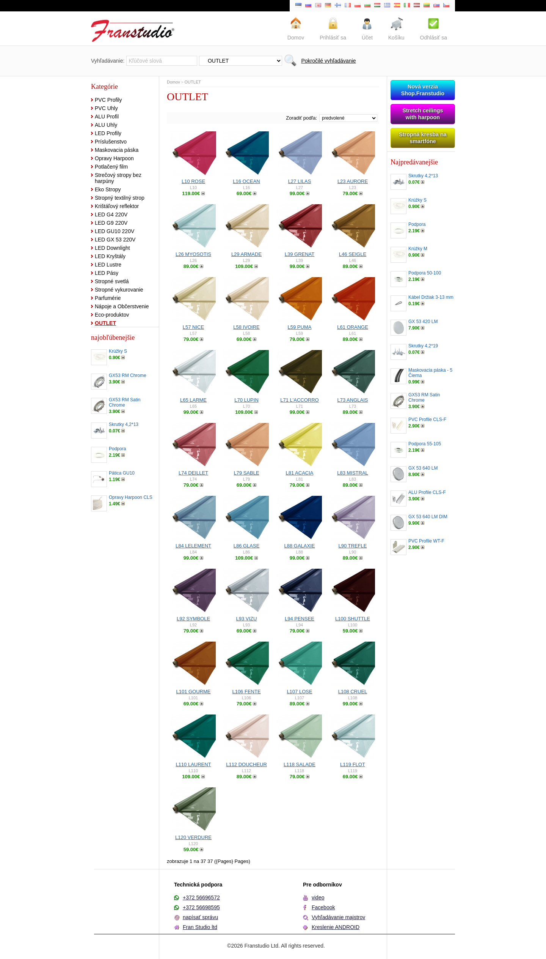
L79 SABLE (246, 473)
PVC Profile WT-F (426, 541)
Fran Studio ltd (200, 927)
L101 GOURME (193, 691)
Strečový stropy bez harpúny (118, 178)
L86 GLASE (247, 546)
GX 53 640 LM (423, 468)
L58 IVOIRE (246, 327)
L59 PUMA (300, 327)
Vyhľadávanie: (107, 61)
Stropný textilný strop (119, 198)
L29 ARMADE (246, 254)
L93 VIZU (246, 618)
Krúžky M (417, 248)
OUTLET (105, 323)
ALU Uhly (106, 125)
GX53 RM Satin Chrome (124, 402)
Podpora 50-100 (424, 273)
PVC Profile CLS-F (427, 419)
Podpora (117, 448)
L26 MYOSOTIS (193, 254)
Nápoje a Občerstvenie (122, 306)
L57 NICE (193, 327)
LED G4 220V (111, 214)
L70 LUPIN (246, 400)
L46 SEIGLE (352, 254)
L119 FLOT (352, 764)
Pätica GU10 (122, 473)
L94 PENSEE (299, 618)
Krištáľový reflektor (117, 206)
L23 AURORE (352, 181)
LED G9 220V (111, 223)
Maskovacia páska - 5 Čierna (430, 373)
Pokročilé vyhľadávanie (328, 61)
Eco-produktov (112, 315)
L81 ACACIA (300, 473)
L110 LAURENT (193, 764)
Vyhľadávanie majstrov (338, 917)
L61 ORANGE (352, 327)
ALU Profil (107, 117)
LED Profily (108, 133)
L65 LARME (193, 400)
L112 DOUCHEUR (246, 764)
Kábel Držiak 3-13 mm (430, 297)
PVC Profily (108, 100)
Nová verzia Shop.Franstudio (422, 90)
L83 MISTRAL (352, 473)
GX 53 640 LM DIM (427, 516)
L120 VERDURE (193, 837)
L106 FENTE (246, 691)
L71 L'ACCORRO (299, 400)
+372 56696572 (201, 897)
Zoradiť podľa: (301, 118)
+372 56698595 (201, 907)
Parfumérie (108, 298)
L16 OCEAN (246, 181)
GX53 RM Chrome (127, 375)
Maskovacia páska (116, 150)
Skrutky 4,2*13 (123, 424)
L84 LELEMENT (193, 546)
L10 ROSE (193, 181)
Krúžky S (118, 351)
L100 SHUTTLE (352, 618)
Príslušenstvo (111, 142)
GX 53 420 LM (423, 321)
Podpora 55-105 (424, 443)
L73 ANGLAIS (352, 400)
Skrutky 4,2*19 (423, 346)
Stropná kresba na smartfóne (423, 137)
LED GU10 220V (114, 231)
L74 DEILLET (193, 473)
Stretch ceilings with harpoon (422, 113)
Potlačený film (111, 167)
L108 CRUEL (352, 691)
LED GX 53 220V (115, 240)
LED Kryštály (110, 256)
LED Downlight (112, 248)
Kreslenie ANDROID (335, 927)
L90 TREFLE (353, 546)
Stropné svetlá (112, 281)
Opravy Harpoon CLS (130, 497)
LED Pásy (106, 273)
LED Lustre (108, 265)
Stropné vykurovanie (119, 290)
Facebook (323, 907)
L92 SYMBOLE (193, 618)
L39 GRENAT (300, 254)
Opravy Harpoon (114, 158)
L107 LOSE (299, 691)
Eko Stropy (108, 189)
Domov (173, 82)
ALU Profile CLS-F (427, 492)
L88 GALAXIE (299, 546)
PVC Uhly (106, 108)
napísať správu (200, 917)
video (318, 897)
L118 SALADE (299, 764)
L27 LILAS (299, 181)
